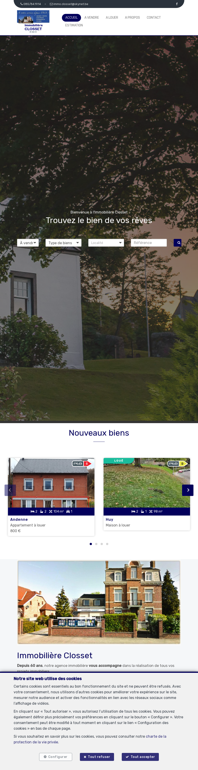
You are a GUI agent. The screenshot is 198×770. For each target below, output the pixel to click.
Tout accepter (143, 757)
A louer (112, 18)
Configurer (58, 757)
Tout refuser (99, 757)
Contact (154, 18)
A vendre (91, 18)
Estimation (74, 25)
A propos (132, 18)
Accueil (71, 18)
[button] (106, 243)
